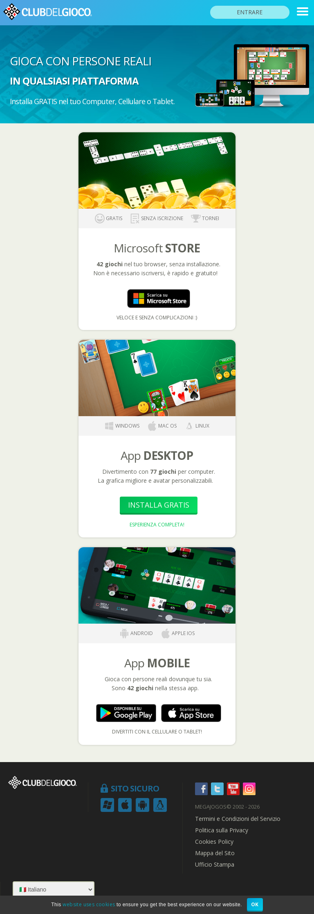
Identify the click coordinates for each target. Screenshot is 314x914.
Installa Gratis (158, 505)
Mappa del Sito (215, 853)
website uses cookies (89, 904)
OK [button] (255, 904)
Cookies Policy (214, 841)
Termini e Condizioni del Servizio (237, 818)
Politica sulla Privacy (221, 830)
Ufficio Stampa (214, 864)
